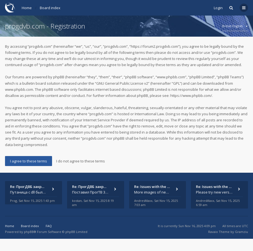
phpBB (29, 232)
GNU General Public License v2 (122, 83)
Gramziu (241, 232)
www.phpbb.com (19, 89)
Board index (50, 7)
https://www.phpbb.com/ (191, 95)
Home (27, 7)
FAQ (49, 226)
